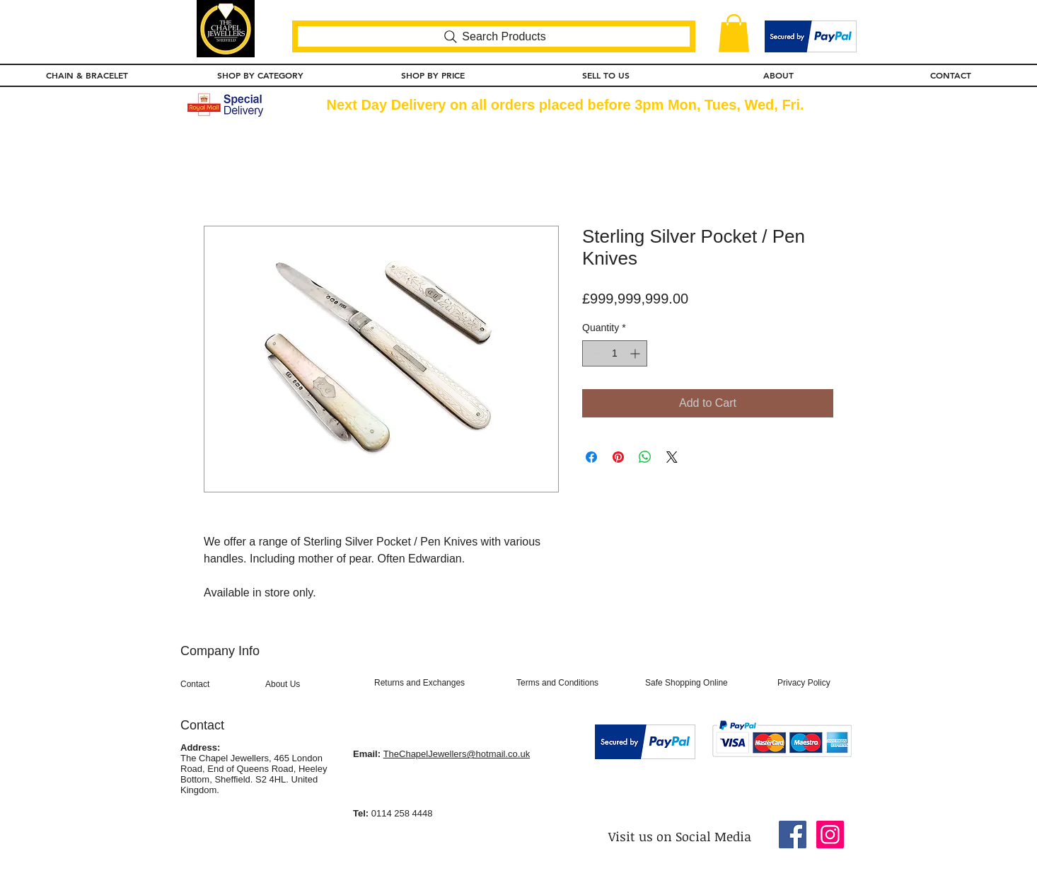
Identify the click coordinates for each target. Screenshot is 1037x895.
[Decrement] (593, 353)
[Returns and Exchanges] (439, 683)
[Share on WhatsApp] (645, 457)
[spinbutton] (614, 353)
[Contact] (218, 685)
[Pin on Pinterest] (618, 457)
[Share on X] (672, 457)
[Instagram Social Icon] (830, 834)
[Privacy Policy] (814, 683)
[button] (734, 33)
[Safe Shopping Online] (703, 683)
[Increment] (636, 353)
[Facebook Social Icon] (792, 834)
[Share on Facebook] (591, 457)
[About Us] (310, 685)
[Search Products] (493, 36)
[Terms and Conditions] (575, 683)
